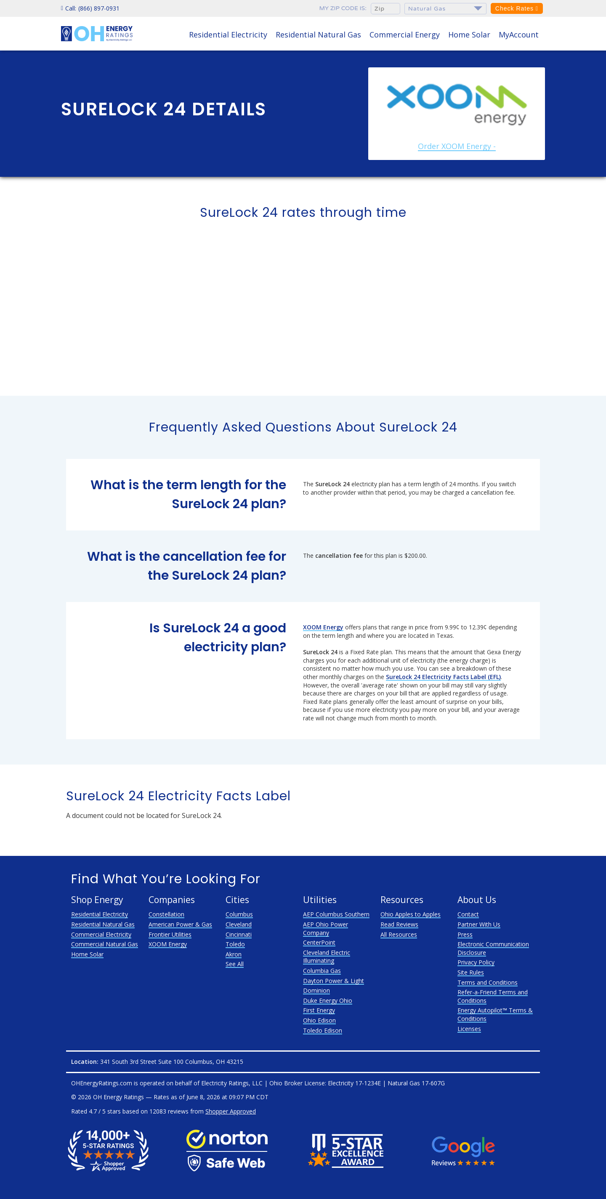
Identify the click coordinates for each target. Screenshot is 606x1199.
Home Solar (469, 34)
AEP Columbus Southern (336, 914)
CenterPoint (319, 942)
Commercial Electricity (101, 934)
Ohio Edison (319, 1020)
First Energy (319, 1010)
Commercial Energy (404, 34)
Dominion (316, 990)
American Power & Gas (180, 924)
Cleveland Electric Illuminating (326, 957)
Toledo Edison (322, 1030)
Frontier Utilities (170, 934)
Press (465, 934)
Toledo (235, 944)
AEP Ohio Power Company (325, 928)
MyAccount (519, 34)
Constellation (166, 914)
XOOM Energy (168, 944)
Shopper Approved (230, 1111)
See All (235, 964)
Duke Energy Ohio (327, 1000)
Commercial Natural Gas (104, 944)
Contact (468, 914)
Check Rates (516, 8)
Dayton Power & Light (333, 981)
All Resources (398, 934)
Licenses (469, 1029)
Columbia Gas (322, 971)
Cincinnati (239, 934)
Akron (234, 954)
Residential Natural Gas (318, 34)
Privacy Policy (475, 962)
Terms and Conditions (487, 982)
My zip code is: (343, 8)
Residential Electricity (228, 34)
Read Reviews (399, 924)
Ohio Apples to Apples (410, 914)
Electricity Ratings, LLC (232, 1083)
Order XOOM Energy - (457, 146)
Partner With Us (478, 924)
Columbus (239, 914)
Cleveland (239, 924)
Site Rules (470, 972)
